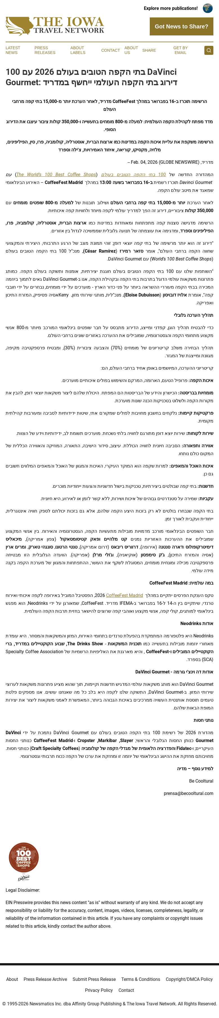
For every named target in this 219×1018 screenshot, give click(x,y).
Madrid (135, 595)
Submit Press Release (94, 979)
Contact (110, 50)
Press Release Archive (45, 979)
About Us (131, 50)
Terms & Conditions (140, 979)
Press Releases (45, 50)
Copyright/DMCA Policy (189, 979)
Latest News (13, 50)
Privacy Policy (99, 990)
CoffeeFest (117, 595)
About (12, 979)
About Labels (77, 50)
